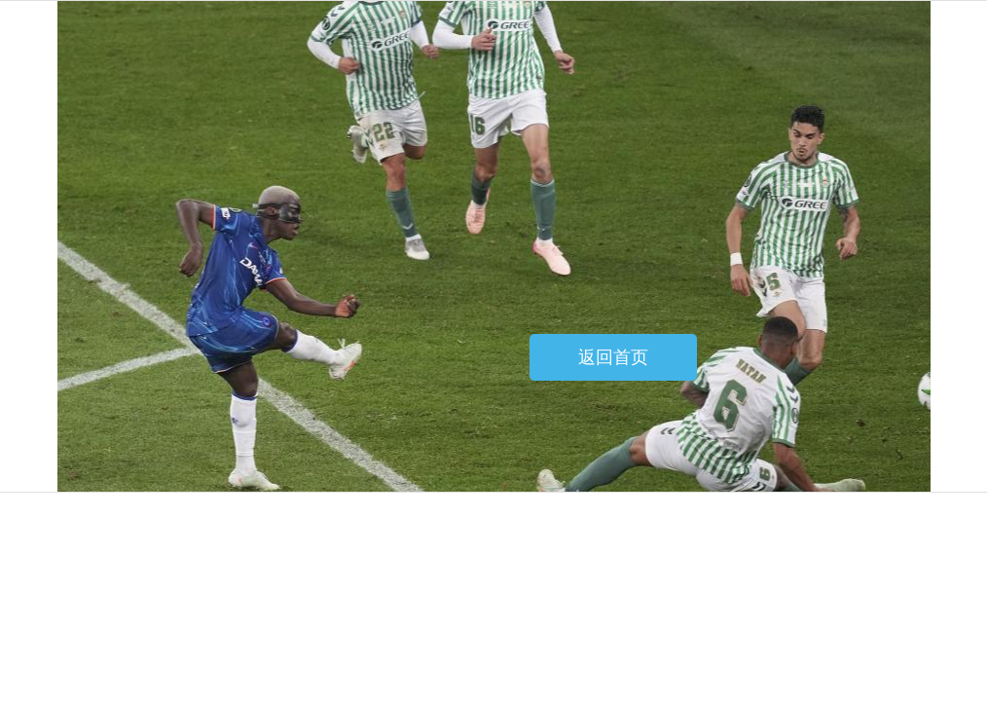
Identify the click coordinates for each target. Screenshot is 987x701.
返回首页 (613, 357)
